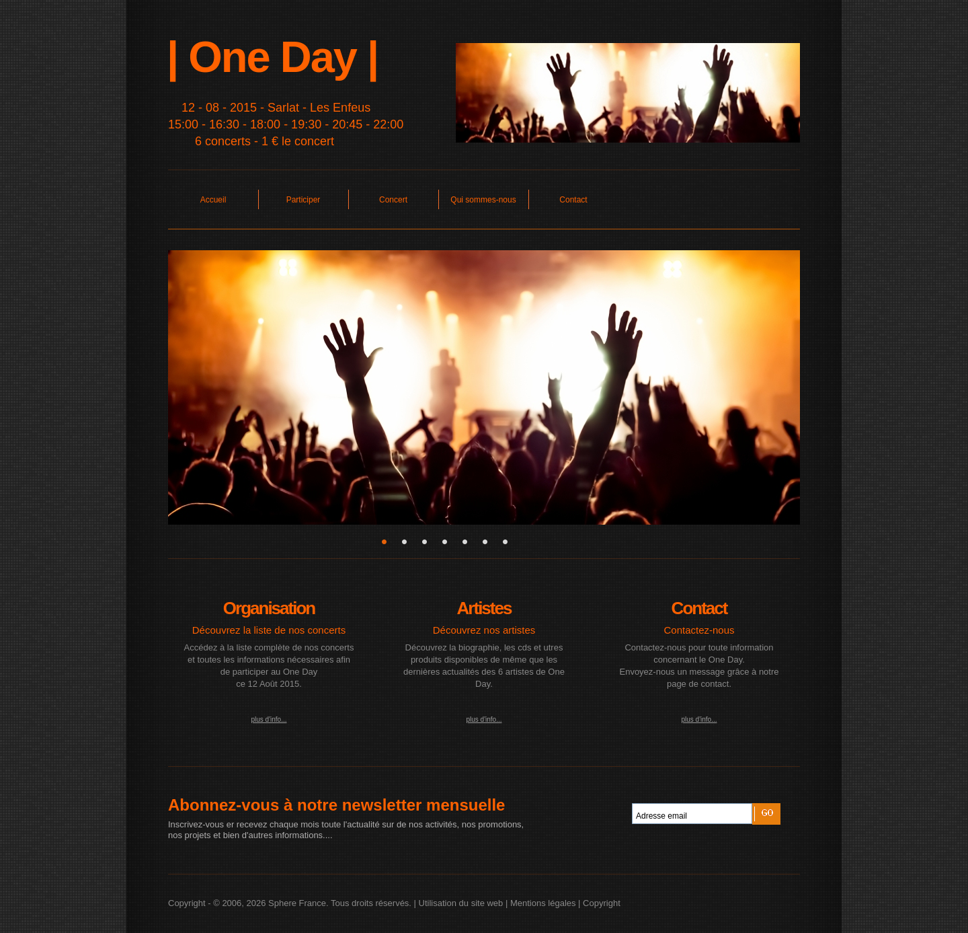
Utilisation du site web (461, 903)
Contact (573, 199)
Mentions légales (543, 903)
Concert (393, 199)
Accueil (213, 199)
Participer (303, 199)
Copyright (601, 903)
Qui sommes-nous (483, 199)
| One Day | (272, 57)
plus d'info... (268, 719)
